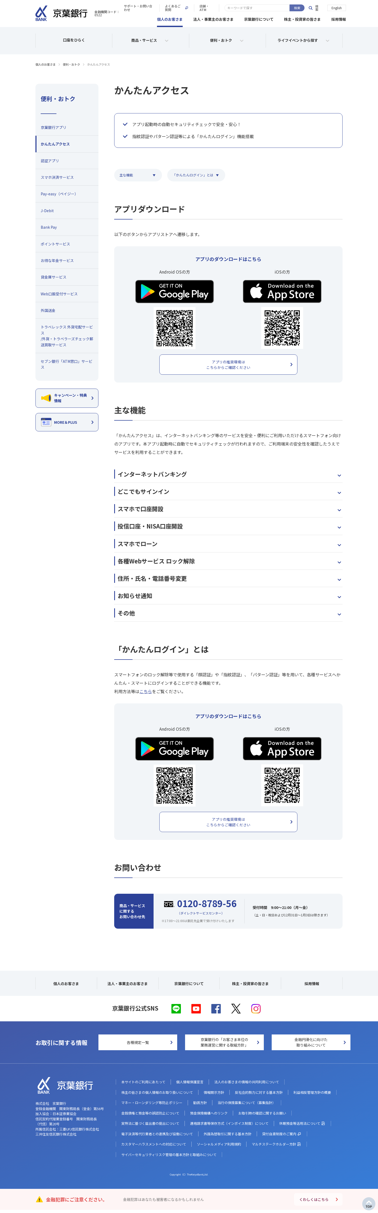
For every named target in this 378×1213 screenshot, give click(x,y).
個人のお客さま (170, 18)
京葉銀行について (259, 18)
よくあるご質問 (255, 8)
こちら (145, 692)
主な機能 (126, 174)
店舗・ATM (288, 8)
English (337, 7)
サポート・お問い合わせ (214, 8)
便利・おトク (71, 63)
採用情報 (338, 18)
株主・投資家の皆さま (302, 18)
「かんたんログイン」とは (192, 174)
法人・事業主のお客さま (213, 18)
